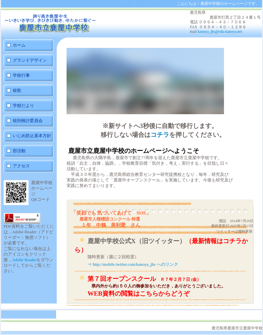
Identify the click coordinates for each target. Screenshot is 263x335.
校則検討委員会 (28, 120)
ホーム (19, 45)
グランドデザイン (30, 60)
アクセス (21, 165)
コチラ (160, 134)
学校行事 (21, 75)
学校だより (23, 105)
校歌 (17, 90)
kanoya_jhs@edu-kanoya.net (220, 32)
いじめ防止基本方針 (32, 135)
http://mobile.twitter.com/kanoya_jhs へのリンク (135, 264)
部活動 (28, 150)
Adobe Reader (24, 259)
